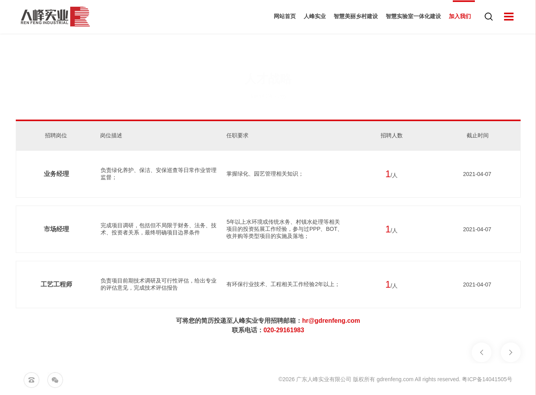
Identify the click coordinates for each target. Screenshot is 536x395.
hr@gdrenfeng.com (331, 320)
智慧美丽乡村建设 (353, 17)
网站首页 (282, 17)
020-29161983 (283, 330)
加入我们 (457, 17)
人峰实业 (312, 17)
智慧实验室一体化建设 (410, 17)
